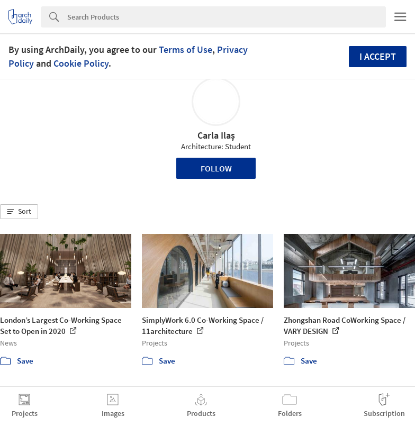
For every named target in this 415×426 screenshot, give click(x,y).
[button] (19, 211)
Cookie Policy (81, 63)
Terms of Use (185, 49)
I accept (377, 56)
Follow (216, 168)
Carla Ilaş (216, 135)
